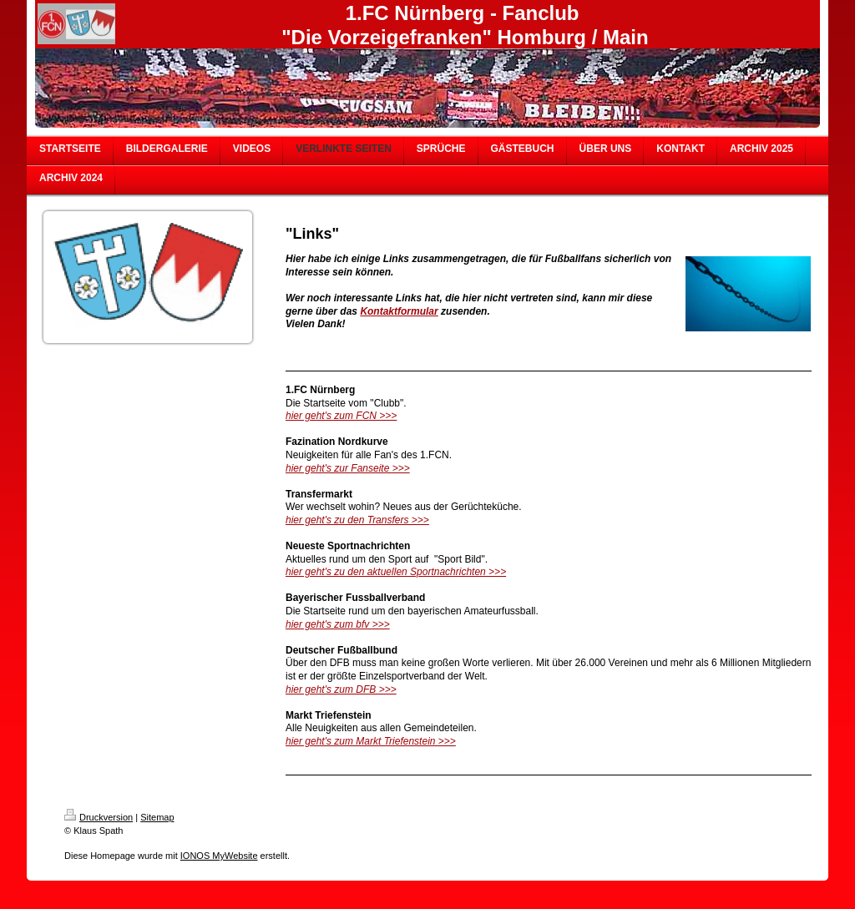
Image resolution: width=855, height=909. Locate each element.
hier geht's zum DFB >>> (341, 689)
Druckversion (98, 817)
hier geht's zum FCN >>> (341, 416)
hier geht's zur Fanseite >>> (348, 468)
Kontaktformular (399, 311)
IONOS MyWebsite (219, 856)
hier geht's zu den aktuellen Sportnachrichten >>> (396, 572)
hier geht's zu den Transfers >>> (357, 520)
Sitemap (157, 817)
